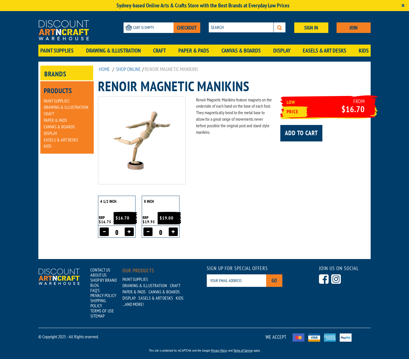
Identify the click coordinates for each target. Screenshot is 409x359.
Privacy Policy (219, 350)
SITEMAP (97, 316)
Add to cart (301, 133)
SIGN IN (311, 27)
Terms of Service (243, 350)
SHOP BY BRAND (103, 280)
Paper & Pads (193, 50)
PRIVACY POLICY (103, 295)
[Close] (403, 5)
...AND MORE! (133, 304)
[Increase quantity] (129, 231)
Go (274, 280)
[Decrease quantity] (104, 231)
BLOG (94, 285)
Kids (364, 50)
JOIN (353, 27)
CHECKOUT (187, 27)
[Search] (279, 27)
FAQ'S (95, 290)
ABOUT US (98, 275)
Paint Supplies (57, 50)
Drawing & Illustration (113, 50)
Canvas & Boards (241, 50)
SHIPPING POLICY (98, 303)
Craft (159, 50)
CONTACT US (100, 270)
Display (282, 50)
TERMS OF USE (102, 311)
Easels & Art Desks (324, 50)
